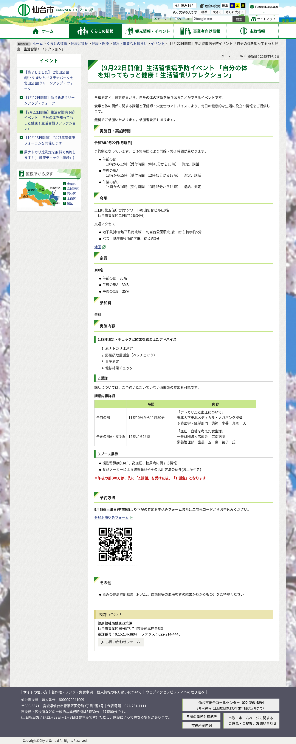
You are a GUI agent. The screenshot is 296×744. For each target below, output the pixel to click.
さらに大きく (235, 12)
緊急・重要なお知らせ (130, 43)
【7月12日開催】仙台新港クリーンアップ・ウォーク (49, 100)
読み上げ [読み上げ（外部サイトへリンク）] (187, 5)
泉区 (70, 203)
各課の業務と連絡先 (201, 716)
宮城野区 (73, 188)
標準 (225, 5)
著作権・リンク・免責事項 (72, 691)
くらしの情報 (56, 43)
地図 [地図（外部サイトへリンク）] (97, 246)
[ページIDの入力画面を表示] (176, 18)
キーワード (163, 19)
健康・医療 (100, 43)
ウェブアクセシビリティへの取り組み (175, 691)
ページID (182, 19)
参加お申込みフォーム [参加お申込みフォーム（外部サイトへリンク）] (111, 517)
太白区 (71, 198)
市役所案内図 (201, 725)
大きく (217, 12)
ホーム (38, 43)
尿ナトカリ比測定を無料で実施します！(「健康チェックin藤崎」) (50, 154)
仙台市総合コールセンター (219, 702)
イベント (157, 43)
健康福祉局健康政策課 (115, 623)
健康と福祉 (79, 43)
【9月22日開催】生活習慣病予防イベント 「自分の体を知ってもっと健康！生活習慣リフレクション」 (50, 120)
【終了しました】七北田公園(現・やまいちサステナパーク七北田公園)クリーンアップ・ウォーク (48, 80)
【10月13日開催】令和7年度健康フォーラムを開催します (49, 140)
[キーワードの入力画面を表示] (155, 18)
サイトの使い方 (35, 691)
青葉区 (71, 184)
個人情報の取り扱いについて (119, 691)
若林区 (71, 193)
